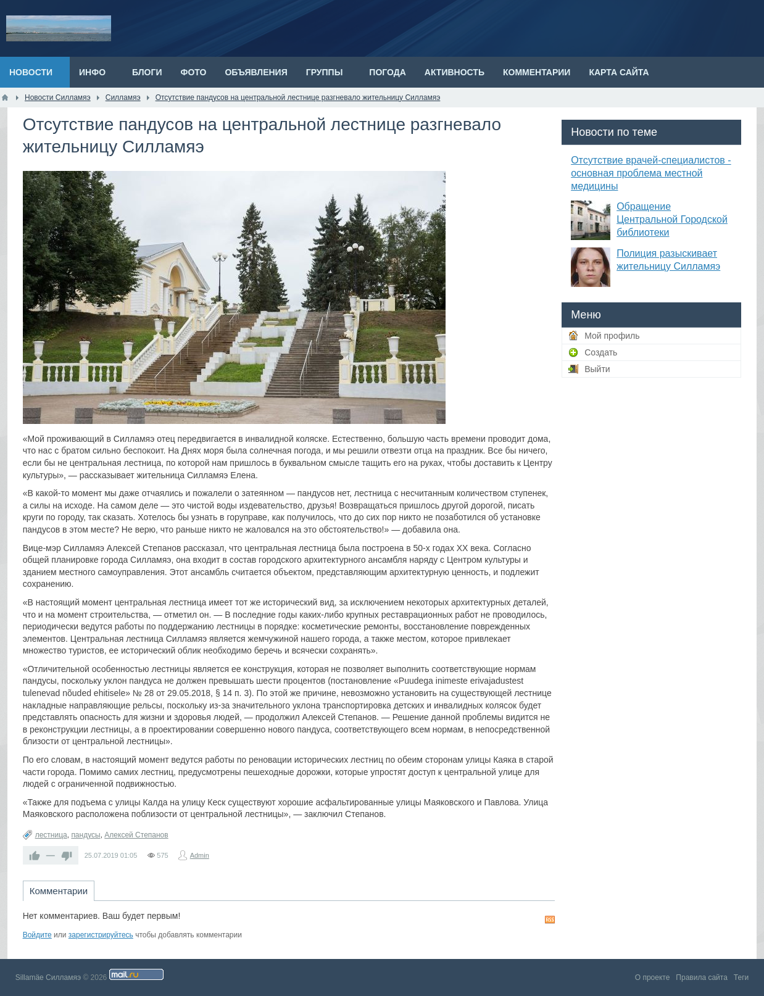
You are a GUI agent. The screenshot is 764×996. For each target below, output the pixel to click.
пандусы (85, 835)
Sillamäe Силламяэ (48, 977)
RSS (550, 919)
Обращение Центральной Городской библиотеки (672, 219)
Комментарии (59, 891)
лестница (51, 835)
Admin (199, 855)
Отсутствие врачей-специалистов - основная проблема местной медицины (651, 173)
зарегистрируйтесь (101, 935)
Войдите (37, 935)
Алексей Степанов (136, 835)
